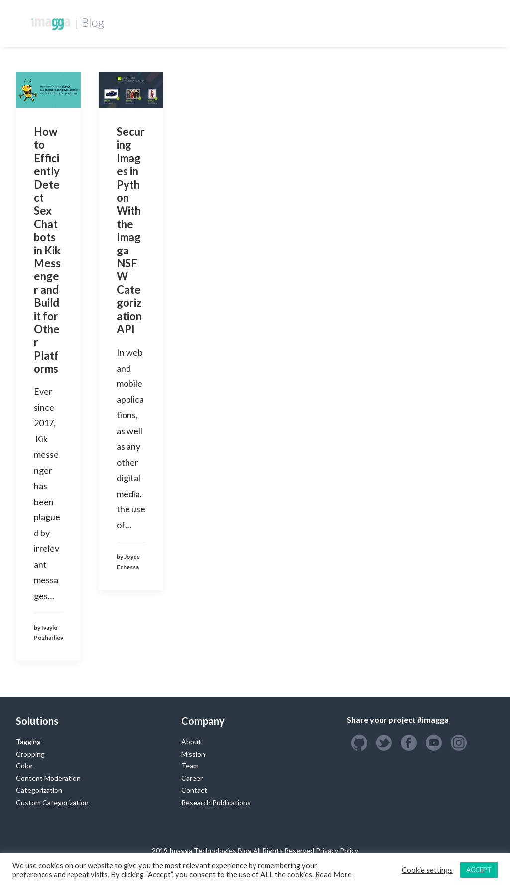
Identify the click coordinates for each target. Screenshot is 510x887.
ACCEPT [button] (479, 870)
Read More (333, 874)
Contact (194, 790)
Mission (193, 754)
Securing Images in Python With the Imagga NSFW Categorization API (131, 230)
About (191, 741)
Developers (211, 23)
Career (192, 778)
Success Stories (355, 23)
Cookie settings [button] (427, 870)
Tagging (28, 741)
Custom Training (278, 23)
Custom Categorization (52, 802)
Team (190, 765)
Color (24, 765)
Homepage (155, 23)
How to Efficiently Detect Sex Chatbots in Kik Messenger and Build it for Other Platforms (47, 250)
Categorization (39, 790)
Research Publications (216, 802)
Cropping (30, 754)
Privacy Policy (337, 850)
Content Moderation (48, 778)
